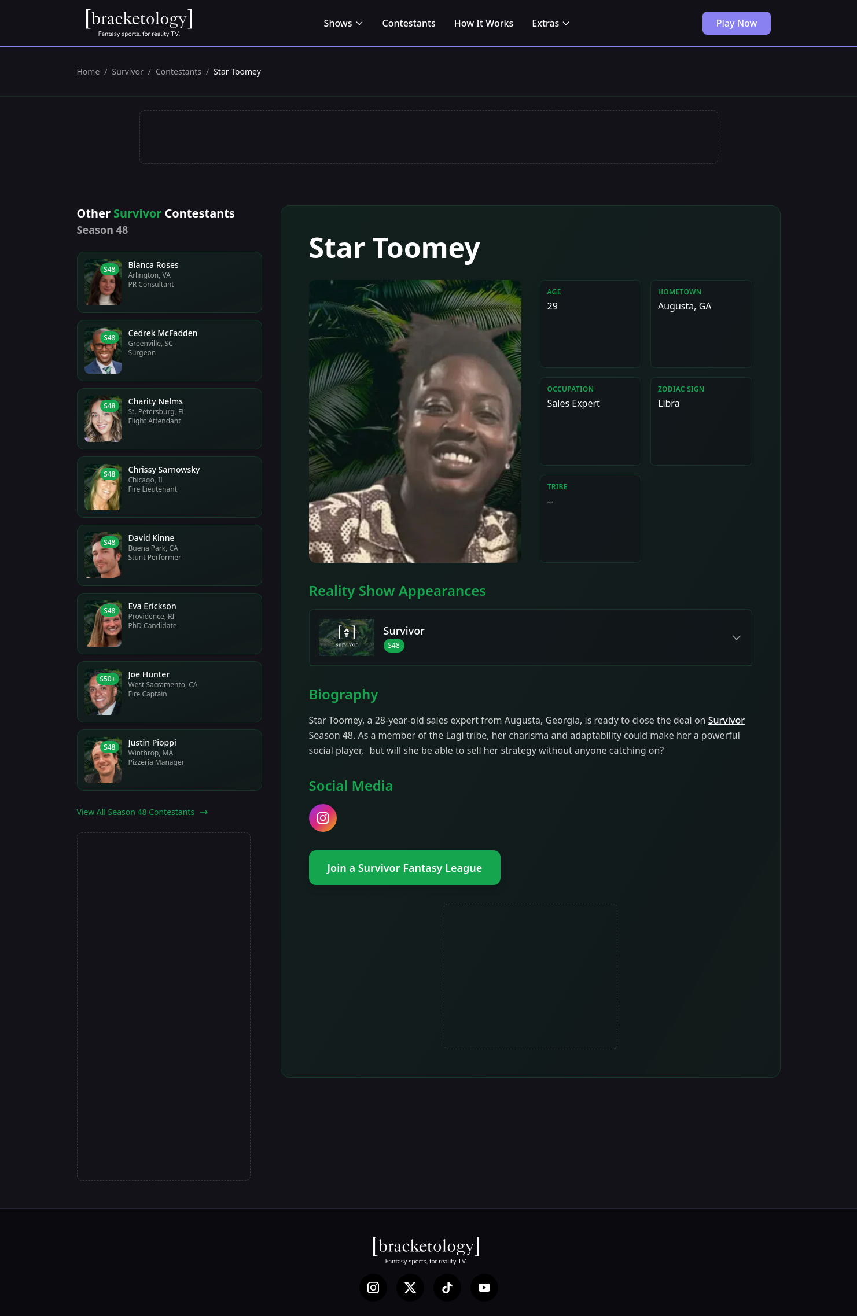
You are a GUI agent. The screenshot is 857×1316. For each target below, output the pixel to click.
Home (88, 71)
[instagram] (323, 818)
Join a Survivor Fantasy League (405, 868)
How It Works (483, 23)
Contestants (409, 23)
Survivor (128, 71)
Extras (551, 23)
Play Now (736, 23)
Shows (344, 23)
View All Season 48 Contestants (143, 811)
